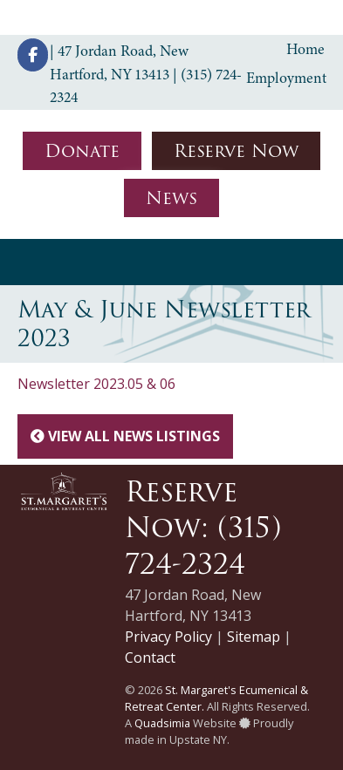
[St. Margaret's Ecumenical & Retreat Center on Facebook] (32, 55)
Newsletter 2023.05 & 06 (96, 383)
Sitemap (253, 636)
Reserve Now (236, 151)
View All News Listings (125, 436)
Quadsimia (162, 723)
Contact (150, 657)
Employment (286, 77)
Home (305, 48)
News (171, 198)
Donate (82, 151)
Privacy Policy (168, 636)
